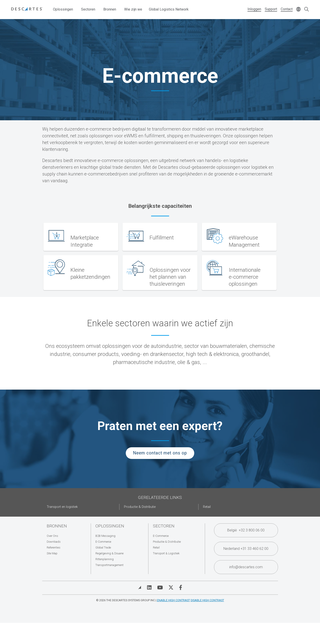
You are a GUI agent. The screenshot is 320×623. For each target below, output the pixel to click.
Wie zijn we (133, 9)
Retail (207, 507)
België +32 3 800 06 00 (246, 530)
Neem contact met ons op (160, 453)
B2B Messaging (105, 535)
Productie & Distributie (140, 507)
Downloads (54, 541)
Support (271, 9)
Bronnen (109, 9)
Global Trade (103, 547)
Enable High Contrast (173, 600)
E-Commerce (103, 541)
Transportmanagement (109, 565)
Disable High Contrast (207, 600)
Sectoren (88, 9)
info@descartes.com (246, 567)
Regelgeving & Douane (109, 553)
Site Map (52, 553)
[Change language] (298, 9)
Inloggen (254, 9)
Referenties (53, 547)
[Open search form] (306, 9)
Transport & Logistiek (166, 553)
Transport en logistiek (62, 507)
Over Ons (52, 535)
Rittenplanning (104, 559)
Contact (287, 9)
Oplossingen (63, 9)
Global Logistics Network (169, 9)
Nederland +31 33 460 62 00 (245, 548)
